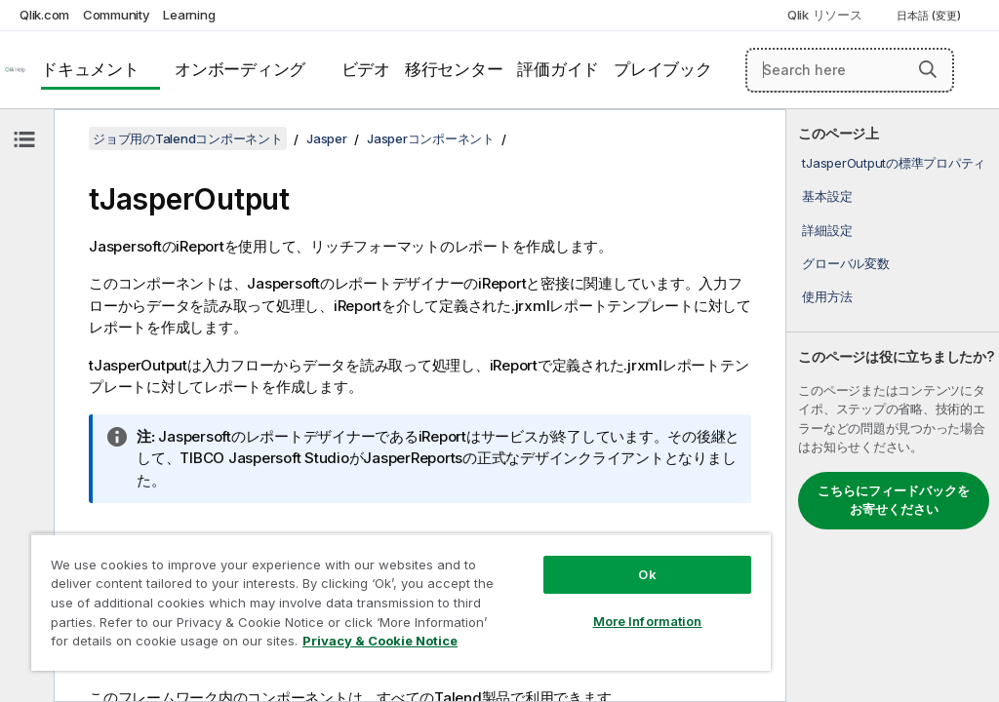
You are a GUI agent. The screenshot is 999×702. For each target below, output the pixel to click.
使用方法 (827, 296)
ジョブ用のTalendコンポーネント (188, 138)
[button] (927, 69)
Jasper (326, 138)
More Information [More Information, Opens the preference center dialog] (647, 621)
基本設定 (827, 196)
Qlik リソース (824, 14)
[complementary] (892, 405)
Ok (647, 574)
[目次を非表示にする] (24, 139)
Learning (189, 14)
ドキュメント (90, 69)
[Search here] (849, 70)
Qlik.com (44, 14)
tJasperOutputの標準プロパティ (893, 163)
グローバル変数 (845, 263)
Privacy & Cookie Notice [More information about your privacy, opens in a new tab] (380, 640)
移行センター (454, 69)
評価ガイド (558, 69)
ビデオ (365, 69)
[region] (401, 602)
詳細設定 (827, 230)
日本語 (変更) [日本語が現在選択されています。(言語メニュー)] (930, 15)
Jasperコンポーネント (431, 138)
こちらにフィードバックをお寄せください (894, 500)
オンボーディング (240, 69)
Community (116, 14)
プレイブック (663, 69)
